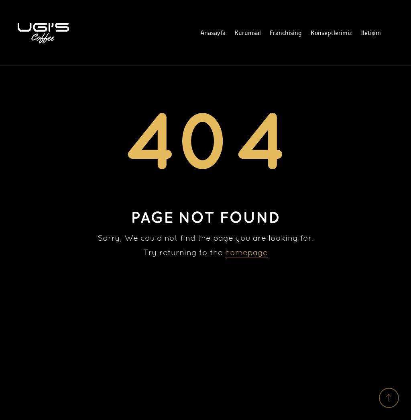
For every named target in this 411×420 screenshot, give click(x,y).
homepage (246, 253)
